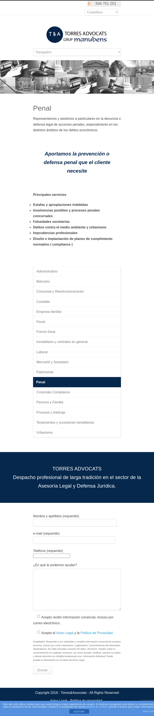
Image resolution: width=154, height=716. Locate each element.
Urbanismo (44, 432)
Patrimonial (44, 372)
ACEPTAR (79, 711)
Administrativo (46, 271)
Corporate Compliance (53, 392)
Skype (71, 5)
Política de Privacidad (97, 633)
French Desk (45, 332)
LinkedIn (79, 5)
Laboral (41, 352)
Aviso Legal (64, 633)
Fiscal (40, 322)
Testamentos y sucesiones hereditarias (65, 422)
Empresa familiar (49, 311)
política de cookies (97, 706)
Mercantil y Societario (52, 362)
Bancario (43, 281)
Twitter (54, 5)
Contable (43, 301)
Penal (40, 382)
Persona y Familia (49, 402)
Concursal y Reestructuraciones (60, 291)
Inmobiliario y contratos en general (62, 342)
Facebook (63, 5)
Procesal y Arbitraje (50, 412)
